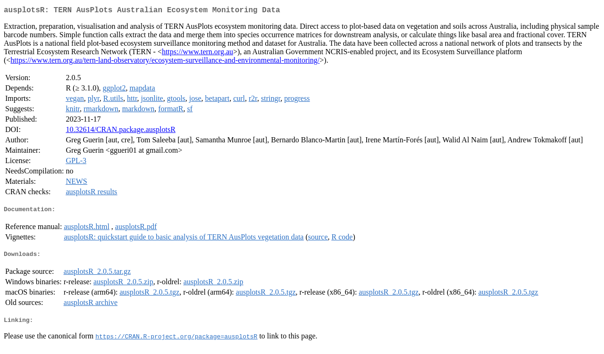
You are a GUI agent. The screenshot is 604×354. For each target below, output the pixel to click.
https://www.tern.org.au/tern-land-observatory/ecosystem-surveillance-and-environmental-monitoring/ (164, 62)
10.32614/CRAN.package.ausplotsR (120, 131)
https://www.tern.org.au (197, 53)
